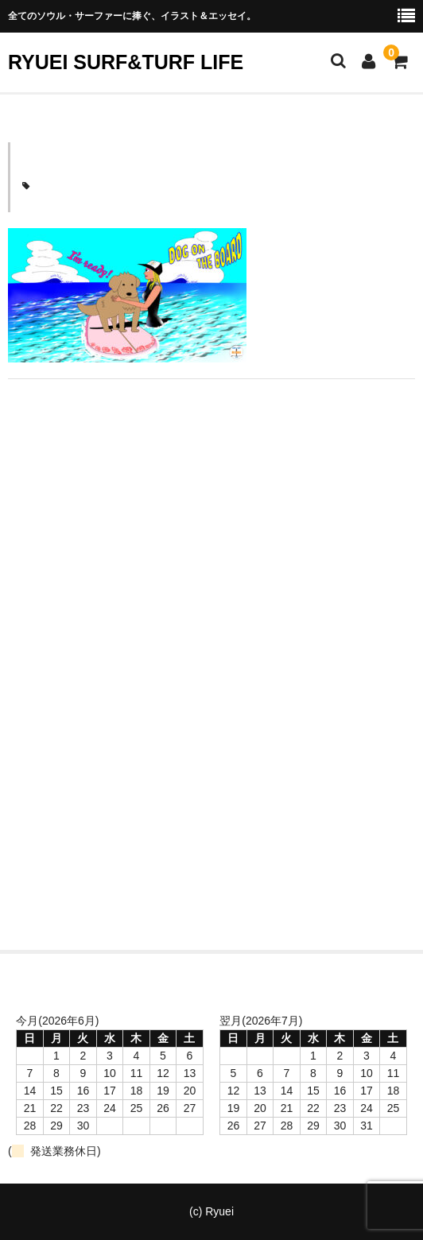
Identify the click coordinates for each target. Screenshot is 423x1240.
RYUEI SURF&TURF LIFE (125, 62)
